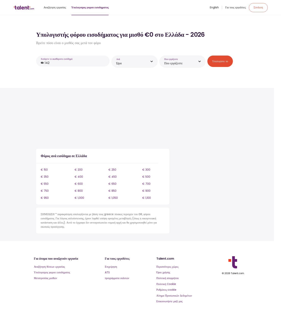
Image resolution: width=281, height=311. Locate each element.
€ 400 (79, 177)
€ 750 (45, 191)
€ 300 (146, 170)
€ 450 (112, 177)
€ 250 (112, 170)
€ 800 (79, 191)
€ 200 (79, 170)
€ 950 (45, 198)
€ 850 (112, 191)
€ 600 (79, 184)
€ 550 (45, 184)
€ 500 (146, 177)
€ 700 (146, 184)
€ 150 (44, 170)
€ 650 (112, 184)
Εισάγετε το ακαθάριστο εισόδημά (56, 58)
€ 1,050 (113, 198)
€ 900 (146, 191)
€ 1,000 (79, 198)
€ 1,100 (146, 198)
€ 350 (45, 177)
